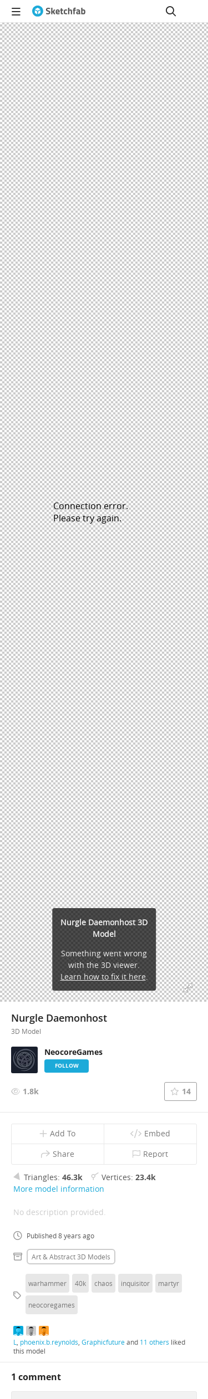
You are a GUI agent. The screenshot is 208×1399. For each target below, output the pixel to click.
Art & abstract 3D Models (71, 1256)
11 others (154, 1341)
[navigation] (16, 11)
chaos (103, 1283)
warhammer (47, 1283)
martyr (168, 1283)
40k (80, 1283)
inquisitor (135, 1283)
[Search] (171, 11)
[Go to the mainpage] (58, 11)
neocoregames (51, 1304)
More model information (58, 1188)
